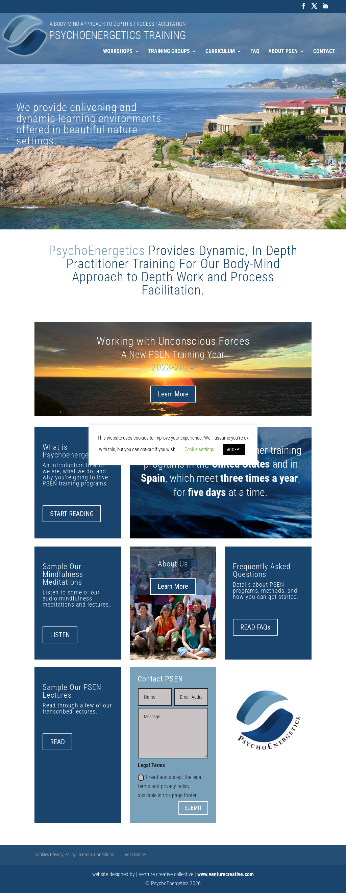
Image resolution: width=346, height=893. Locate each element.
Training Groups (169, 39)
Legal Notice (134, 854)
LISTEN (60, 635)
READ (57, 742)
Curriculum (220, 39)
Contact (324, 39)
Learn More (173, 394)
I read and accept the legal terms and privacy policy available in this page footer (170, 786)
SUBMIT (193, 808)
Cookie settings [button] (199, 449)
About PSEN (283, 39)
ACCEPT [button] (234, 449)
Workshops (117, 39)
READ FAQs (255, 627)
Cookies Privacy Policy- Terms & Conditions (74, 854)
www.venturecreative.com (225, 874)
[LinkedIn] (325, 8)
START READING (72, 514)
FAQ (255, 39)
